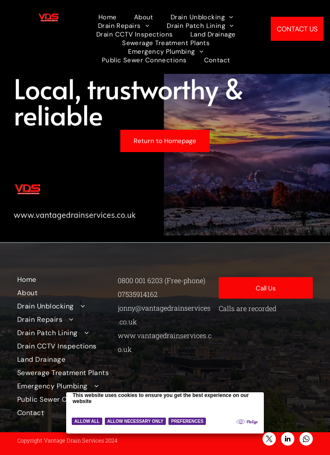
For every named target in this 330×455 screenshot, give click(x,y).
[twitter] (269, 440)
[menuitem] (107, 17)
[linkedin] (287, 440)
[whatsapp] (306, 440)
